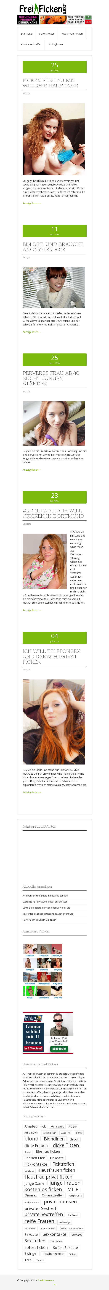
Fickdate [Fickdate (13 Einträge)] (57, 1158)
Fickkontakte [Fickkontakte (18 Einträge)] (36, 1164)
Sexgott (27, 93)
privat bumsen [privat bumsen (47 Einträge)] (60, 1201)
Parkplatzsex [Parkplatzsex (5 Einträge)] (32, 1202)
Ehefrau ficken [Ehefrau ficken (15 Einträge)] (48, 1151)
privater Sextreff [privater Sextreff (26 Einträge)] (40, 1208)
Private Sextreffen (31, 44)
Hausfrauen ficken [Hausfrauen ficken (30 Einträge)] (57, 1170)
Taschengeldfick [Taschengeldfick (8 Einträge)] (53, 1254)
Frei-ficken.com (46, 1280)
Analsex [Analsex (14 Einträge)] (57, 1126)
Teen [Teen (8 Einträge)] (28, 1260)
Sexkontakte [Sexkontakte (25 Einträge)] (54, 1234)
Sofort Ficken (47, 33)
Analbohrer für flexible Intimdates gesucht (45, 895)
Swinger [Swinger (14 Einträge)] (31, 1253)
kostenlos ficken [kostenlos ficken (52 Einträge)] (43, 1189)
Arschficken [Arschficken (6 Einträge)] (31, 1132)
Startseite (26, 33)
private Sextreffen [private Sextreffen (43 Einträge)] (44, 1214)
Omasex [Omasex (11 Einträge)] (31, 1195)
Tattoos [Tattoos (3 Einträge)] (73, 1254)
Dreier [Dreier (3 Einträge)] (28, 1152)
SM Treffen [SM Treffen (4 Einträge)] (56, 1241)
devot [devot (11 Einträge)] (74, 1139)
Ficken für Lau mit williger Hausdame (50, 82)
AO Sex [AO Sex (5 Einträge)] (73, 1126)
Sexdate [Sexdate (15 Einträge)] (31, 1234)
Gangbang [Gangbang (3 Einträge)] (29, 1171)
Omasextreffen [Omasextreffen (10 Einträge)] (53, 1195)
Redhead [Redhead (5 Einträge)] (73, 1215)
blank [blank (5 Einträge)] (79, 1132)
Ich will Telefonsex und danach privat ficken (51, 656)
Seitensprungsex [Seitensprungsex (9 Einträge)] (71, 1228)
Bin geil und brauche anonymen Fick (53, 246)
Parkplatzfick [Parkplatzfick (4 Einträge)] (75, 1195)
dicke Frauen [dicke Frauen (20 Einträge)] (36, 1145)
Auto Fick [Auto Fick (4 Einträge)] (65, 1132)
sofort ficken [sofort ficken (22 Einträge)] (36, 1247)
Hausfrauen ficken (72, 33)
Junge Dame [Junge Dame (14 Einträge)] (34, 1183)
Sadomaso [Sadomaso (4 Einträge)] (30, 1228)
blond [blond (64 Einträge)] (32, 1138)
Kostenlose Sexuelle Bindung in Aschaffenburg (48, 913)
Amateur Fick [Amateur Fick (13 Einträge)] (35, 1126)
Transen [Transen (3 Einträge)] (40, 1260)
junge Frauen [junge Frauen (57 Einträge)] (65, 1182)
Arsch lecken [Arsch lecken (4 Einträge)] (49, 1132)
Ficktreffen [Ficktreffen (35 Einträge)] (63, 1164)
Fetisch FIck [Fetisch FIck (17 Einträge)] (35, 1158)
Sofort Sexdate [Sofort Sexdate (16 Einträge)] (65, 1247)
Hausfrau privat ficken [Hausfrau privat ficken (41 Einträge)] (48, 1176)
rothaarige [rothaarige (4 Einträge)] (64, 1222)
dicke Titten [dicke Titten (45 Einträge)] (66, 1145)
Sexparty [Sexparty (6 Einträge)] (76, 1234)
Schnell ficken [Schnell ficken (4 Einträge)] (48, 1228)
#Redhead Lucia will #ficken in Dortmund (53, 513)
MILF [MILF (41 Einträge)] (72, 1189)
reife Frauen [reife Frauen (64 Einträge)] (39, 1221)
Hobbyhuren (56, 44)
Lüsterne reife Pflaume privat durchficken (45, 901)
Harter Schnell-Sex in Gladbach (39, 919)
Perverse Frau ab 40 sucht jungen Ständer (51, 378)
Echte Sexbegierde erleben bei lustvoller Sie (46, 907)
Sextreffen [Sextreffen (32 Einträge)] (35, 1240)
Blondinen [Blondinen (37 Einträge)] (54, 1138)
